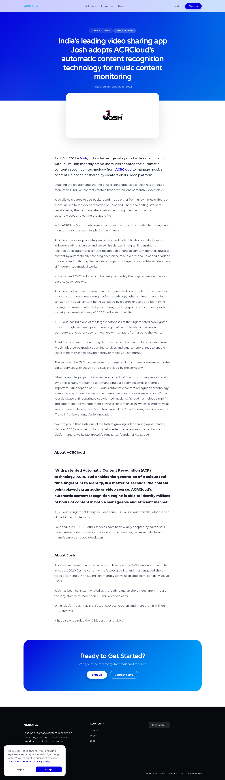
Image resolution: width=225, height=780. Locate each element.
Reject (20, 769)
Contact (94, 730)
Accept (48, 769)
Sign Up (193, 6)
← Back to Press (100, 30)
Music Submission (155, 773)
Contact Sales (124, 674)
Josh (83, 158)
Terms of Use (176, 773)
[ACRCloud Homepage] (31, 6)
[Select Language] (159, 725)
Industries (107, 6)
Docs (121, 6)
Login (177, 6)
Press (93, 735)
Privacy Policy (194, 773)
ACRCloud (123, 169)
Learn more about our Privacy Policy (29, 761)
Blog (93, 740)
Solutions (90, 6)
